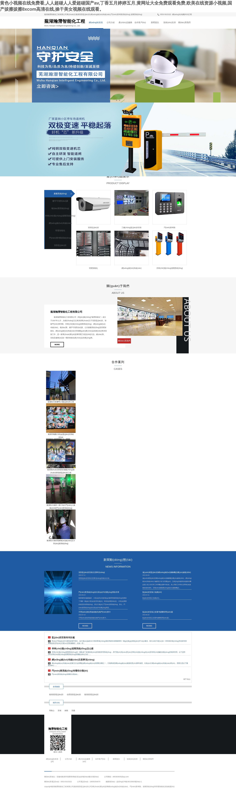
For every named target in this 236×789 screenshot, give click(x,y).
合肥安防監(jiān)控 (74, 694)
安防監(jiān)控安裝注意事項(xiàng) (92, 572)
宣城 (59, 710)
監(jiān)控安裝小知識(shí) (152, 592)
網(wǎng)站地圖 (178, 14)
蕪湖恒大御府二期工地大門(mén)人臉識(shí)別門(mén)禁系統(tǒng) (61, 506)
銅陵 (66, 710)
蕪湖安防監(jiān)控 (56, 694)
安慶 (73, 710)
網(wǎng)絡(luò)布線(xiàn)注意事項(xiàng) (73, 659)
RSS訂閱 (188, 14)
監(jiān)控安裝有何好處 (63, 637)
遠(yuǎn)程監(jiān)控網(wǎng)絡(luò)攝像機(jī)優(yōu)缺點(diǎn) (166, 572)
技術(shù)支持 (169, 22)
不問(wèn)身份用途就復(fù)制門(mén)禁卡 (95, 612)
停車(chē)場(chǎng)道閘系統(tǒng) (60, 216)
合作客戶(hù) (140, 22)
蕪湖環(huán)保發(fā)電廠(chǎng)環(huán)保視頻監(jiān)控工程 (60, 471)
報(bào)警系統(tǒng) (60, 208)
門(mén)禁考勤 (169, 228)
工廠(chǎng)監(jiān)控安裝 (132, 228)
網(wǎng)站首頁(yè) (96, 25)
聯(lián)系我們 (184, 22)
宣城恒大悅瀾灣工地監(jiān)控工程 (61, 402)
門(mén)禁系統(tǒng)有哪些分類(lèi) (70, 671)
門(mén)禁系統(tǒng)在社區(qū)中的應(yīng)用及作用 (99, 592)
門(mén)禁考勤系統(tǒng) (60, 238)
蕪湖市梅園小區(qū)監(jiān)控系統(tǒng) (61, 435)
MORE (57, 345)
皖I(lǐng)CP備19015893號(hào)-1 (129, 782)
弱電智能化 (60, 230)
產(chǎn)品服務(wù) (125, 25)
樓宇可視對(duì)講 (60, 201)
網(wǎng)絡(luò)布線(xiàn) (60, 223)
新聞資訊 (155, 22)
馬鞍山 (51, 710)
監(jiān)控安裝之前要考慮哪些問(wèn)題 (157, 612)
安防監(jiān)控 (60, 245)
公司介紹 (111, 22)
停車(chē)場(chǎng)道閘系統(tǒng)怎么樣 (72, 648)
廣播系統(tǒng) (60, 194)
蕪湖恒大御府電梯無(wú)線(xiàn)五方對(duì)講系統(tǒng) (61, 542)
